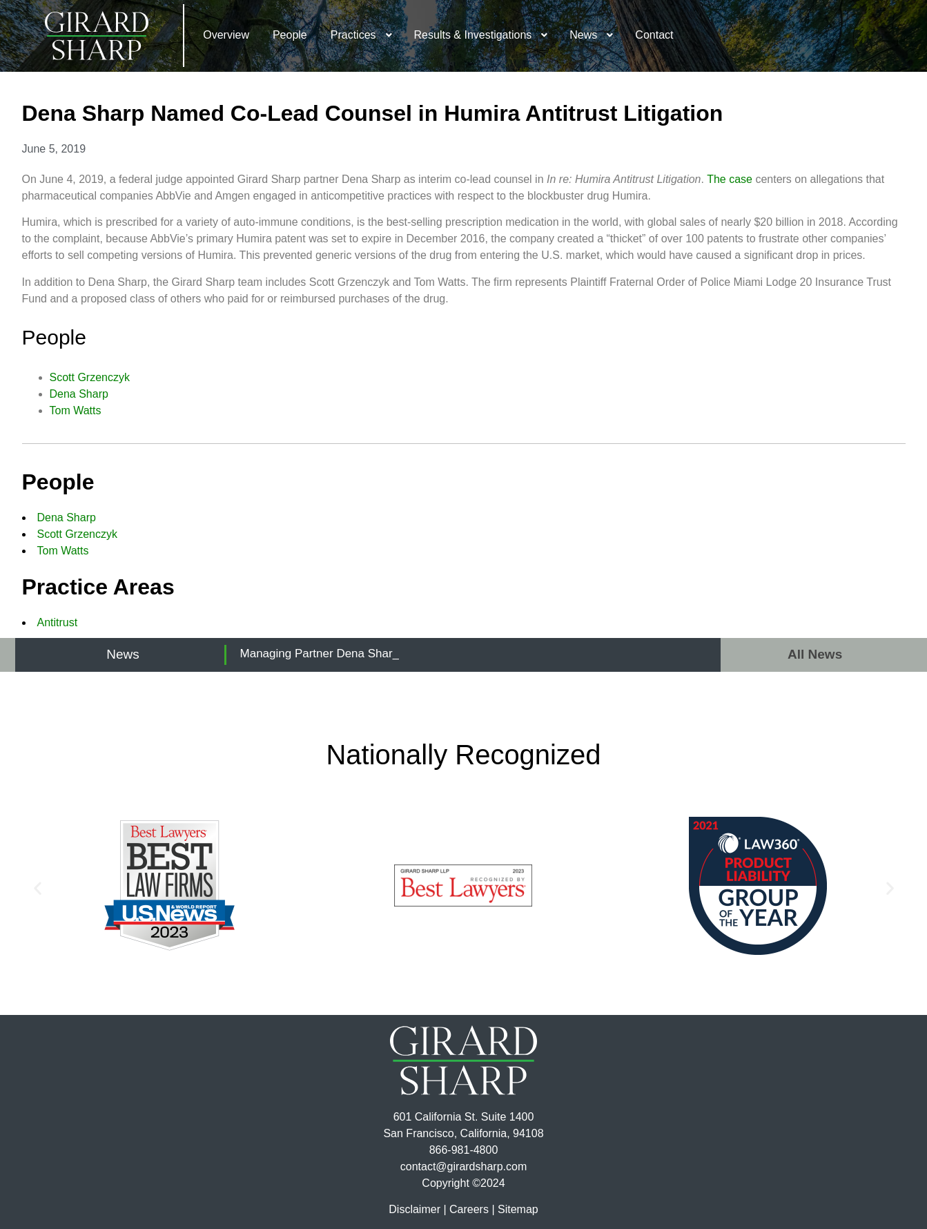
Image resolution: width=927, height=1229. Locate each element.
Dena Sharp (79, 394)
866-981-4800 (463, 1150)
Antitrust (57, 622)
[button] (37, 888)
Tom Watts (75, 410)
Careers (469, 1209)
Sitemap (518, 1209)
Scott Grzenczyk (90, 377)
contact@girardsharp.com (463, 1166)
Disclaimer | (417, 1209)
